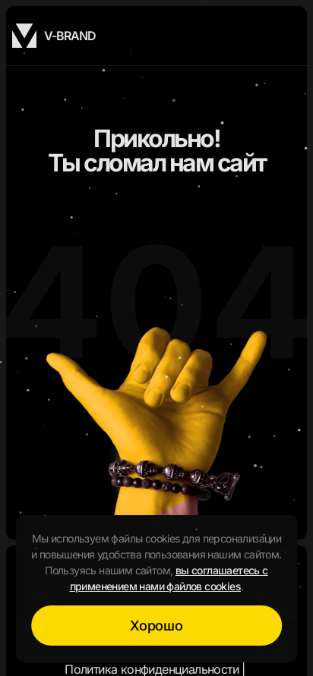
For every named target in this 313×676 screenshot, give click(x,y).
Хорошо (156, 626)
